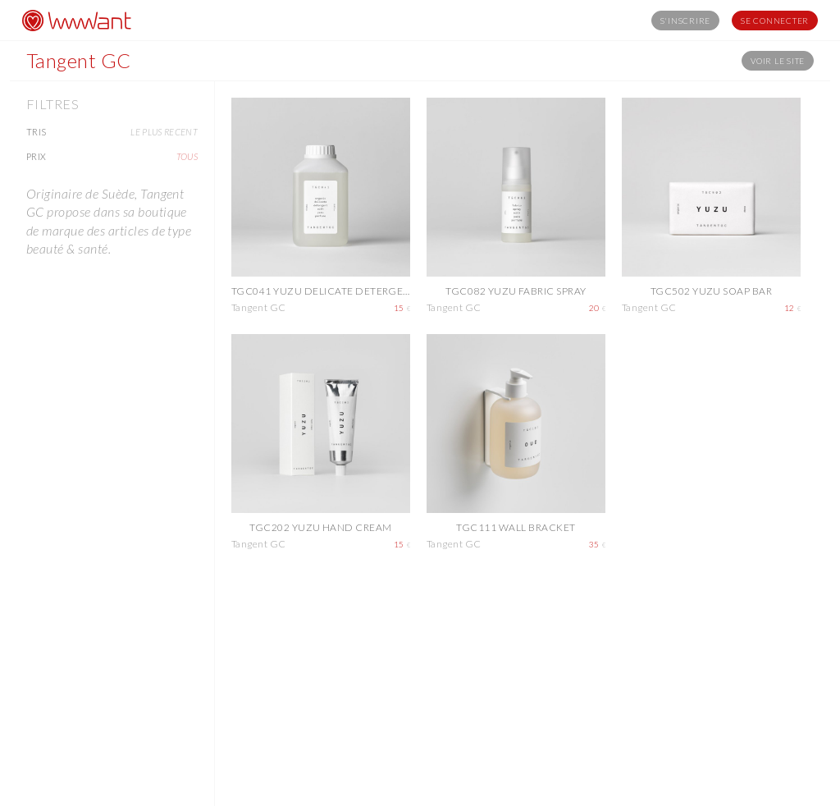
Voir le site (778, 61)
